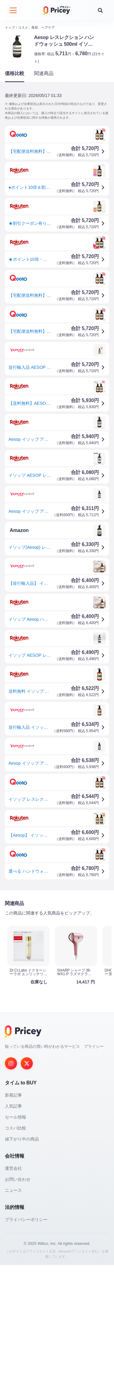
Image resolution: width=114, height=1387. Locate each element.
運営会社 (13, 1166)
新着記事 (13, 1093)
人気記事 (13, 1103)
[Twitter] (27, 1061)
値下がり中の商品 (22, 1136)
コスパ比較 (15, 1125)
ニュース (13, 1188)
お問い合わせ (17, 1177)
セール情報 (15, 1114)
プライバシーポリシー (26, 1217)
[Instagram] (11, 1061)
